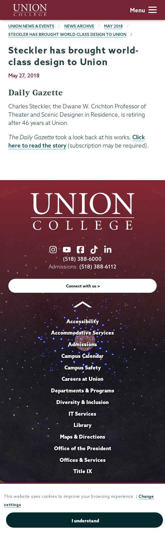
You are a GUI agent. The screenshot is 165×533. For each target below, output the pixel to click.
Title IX (82, 471)
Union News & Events (31, 26)
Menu (143, 10)
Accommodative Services (82, 332)
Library (83, 425)
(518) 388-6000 (82, 259)
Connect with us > (83, 285)
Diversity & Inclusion (82, 402)
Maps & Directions (82, 436)
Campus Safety (82, 367)
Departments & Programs (82, 390)
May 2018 (113, 26)
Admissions (82, 344)
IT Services (82, 413)
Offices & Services (83, 460)
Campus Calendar (82, 356)
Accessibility (82, 321)
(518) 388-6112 (97, 267)
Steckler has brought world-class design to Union (67, 34)
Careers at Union (82, 378)
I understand (85, 521)
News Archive (79, 26)
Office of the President (82, 448)
